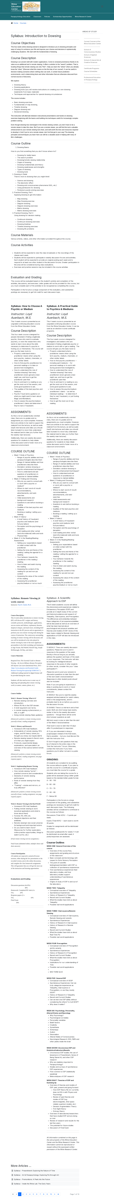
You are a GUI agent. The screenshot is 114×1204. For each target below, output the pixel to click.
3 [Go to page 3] (26, 1194)
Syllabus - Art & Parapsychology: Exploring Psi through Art (36, 1175)
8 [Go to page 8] (43, 1194)
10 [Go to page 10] (51, 1194)
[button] (102, 6)
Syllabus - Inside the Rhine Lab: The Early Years (31, 1184)
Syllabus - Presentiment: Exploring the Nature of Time (34, 1171)
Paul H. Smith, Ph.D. (24, 605)
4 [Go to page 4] (29, 1194)
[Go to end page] (58, 1194)
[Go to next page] (54, 1194)
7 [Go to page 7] (40, 1194)
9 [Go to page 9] (47, 1194)
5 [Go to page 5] (33, 1194)
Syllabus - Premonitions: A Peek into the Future (31, 1179)
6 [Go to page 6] (36, 1194)
